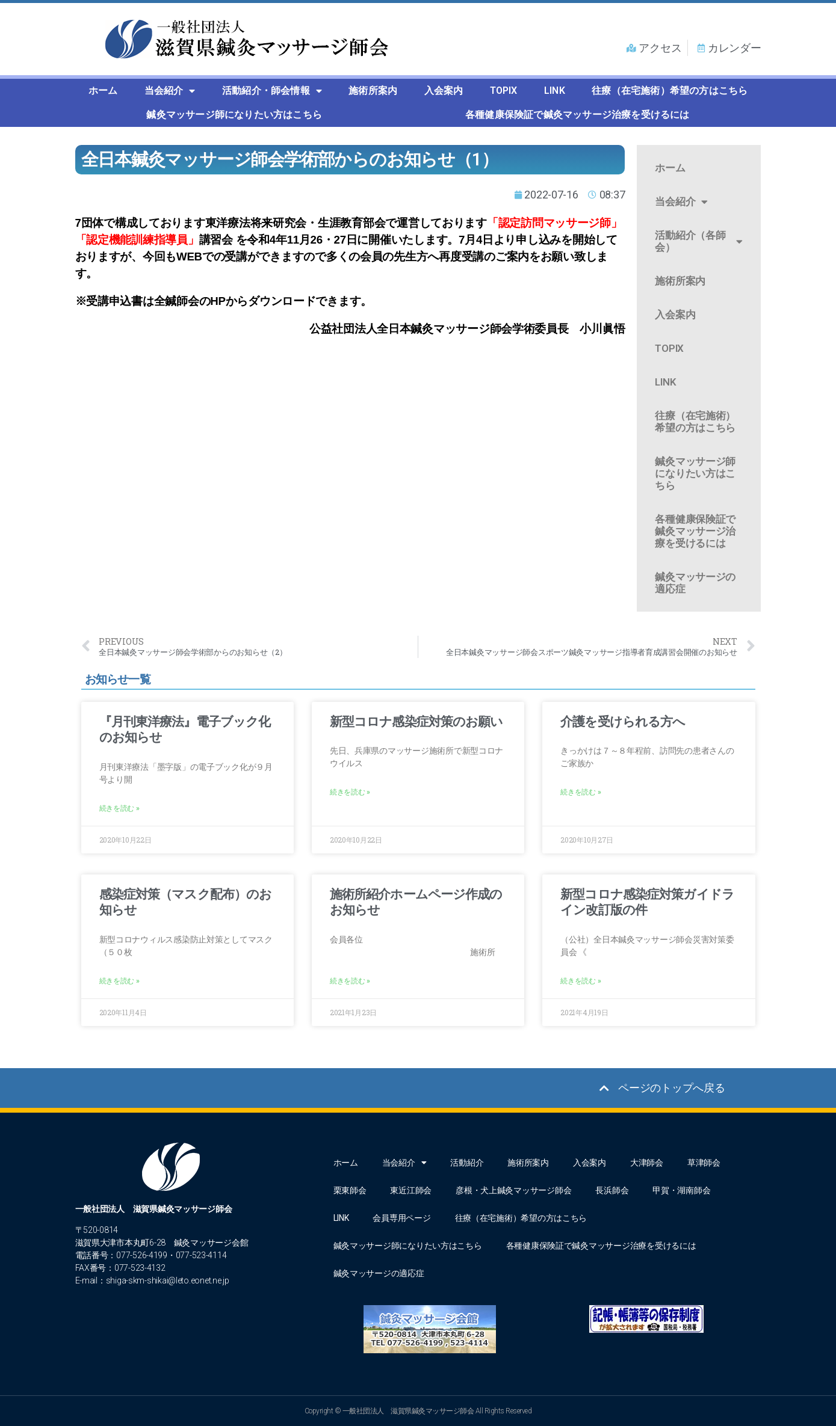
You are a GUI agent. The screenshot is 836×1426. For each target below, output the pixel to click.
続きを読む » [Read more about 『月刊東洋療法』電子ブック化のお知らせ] (119, 808)
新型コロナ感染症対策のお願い (416, 722)
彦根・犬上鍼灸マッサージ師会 (513, 1190)
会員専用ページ (401, 1218)
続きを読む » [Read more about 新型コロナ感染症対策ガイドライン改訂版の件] (580, 981)
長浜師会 (611, 1190)
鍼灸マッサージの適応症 (695, 583)
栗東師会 (350, 1190)
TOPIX (504, 90)
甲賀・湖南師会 (681, 1190)
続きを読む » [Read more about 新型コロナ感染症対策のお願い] (350, 792)
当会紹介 (170, 91)
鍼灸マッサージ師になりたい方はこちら (234, 114)
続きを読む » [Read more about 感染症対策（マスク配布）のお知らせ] (119, 981)
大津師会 (646, 1162)
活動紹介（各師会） (698, 241)
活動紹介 (466, 1162)
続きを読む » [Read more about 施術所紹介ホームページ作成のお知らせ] (350, 981)
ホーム (103, 90)
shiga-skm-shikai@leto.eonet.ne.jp (167, 1280)
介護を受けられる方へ (622, 722)
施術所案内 (372, 90)
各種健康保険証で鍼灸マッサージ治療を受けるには (577, 114)
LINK (554, 90)
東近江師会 (411, 1190)
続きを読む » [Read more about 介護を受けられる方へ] (580, 792)
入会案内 (443, 90)
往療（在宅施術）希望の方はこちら (670, 90)
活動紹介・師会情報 (272, 91)
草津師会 (703, 1162)
